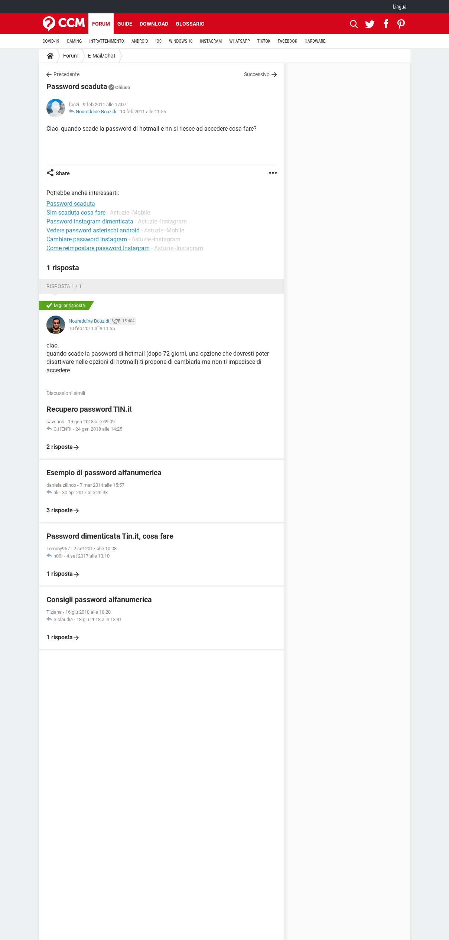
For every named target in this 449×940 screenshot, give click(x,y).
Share (63, 173)
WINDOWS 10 (181, 41)
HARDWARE (315, 41)
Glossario (190, 24)
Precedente (66, 74)
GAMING (74, 41)
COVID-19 (51, 41)
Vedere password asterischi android (93, 230)
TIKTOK (264, 41)
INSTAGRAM (211, 41)
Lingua (399, 7)
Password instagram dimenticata (89, 221)
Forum (101, 24)
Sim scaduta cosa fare (75, 212)
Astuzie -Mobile (130, 212)
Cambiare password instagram (86, 239)
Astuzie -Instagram (162, 221)
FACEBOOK (287, 41)
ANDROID (139, 41)
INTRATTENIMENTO (106, 41)
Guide (124, 24)
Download (154, 24)
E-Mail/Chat (101, 56)
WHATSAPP (239, 41)
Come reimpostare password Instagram (98, 248)
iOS (159, 41)
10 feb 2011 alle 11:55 (143, 111)
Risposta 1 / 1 (64, 286)
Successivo (257, 74)
